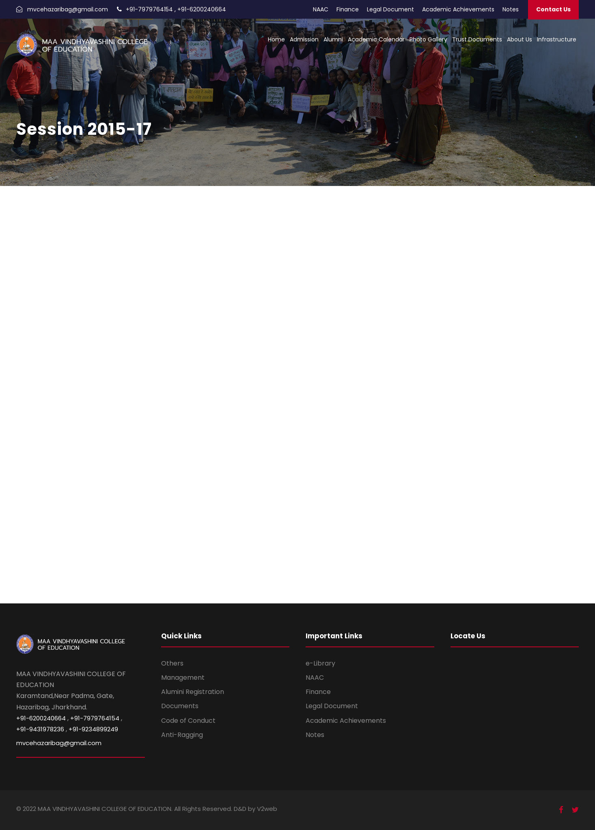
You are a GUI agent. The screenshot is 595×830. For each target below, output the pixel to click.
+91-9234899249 (93, 729)
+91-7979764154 (149, 9)
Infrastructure (556, 39)
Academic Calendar (376, 39)
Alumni (333, 39)
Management (183, 677)
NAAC (320, 9)
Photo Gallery (428, 39)
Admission (304, 39)
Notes (510, 9)
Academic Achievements (458, 9)
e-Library (320, 663)
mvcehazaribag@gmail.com (67, 9)
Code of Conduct (188, 720)
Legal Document (390, 9)
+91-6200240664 (201, 9)
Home (276, 39)
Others (172, 663)
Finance (347, 9)
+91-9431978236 (40, 729)
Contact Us (553, 9)
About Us (519, 39)
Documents (179, 706)
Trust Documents (477, 39)
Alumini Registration (192, 691)
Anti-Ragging (182, 734)
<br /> (297, 393)
